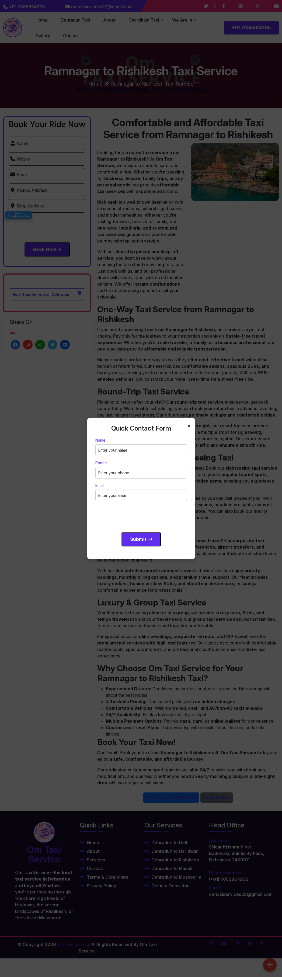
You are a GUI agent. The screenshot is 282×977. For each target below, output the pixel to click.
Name (100, 440)
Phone (101, 462)
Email (99, 485)
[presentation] (136, 515)
